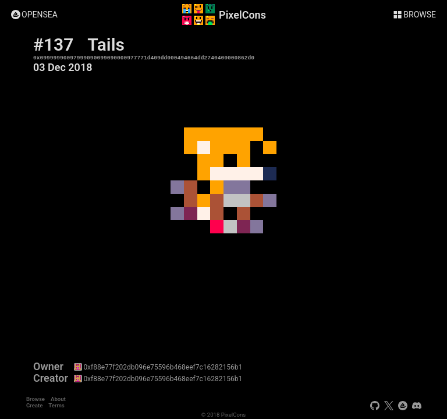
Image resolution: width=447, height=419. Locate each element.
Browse (35, 399)
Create (34, 405)
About (58, 399)
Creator (50, 378)
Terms (56, 405)
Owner (48, 366)
